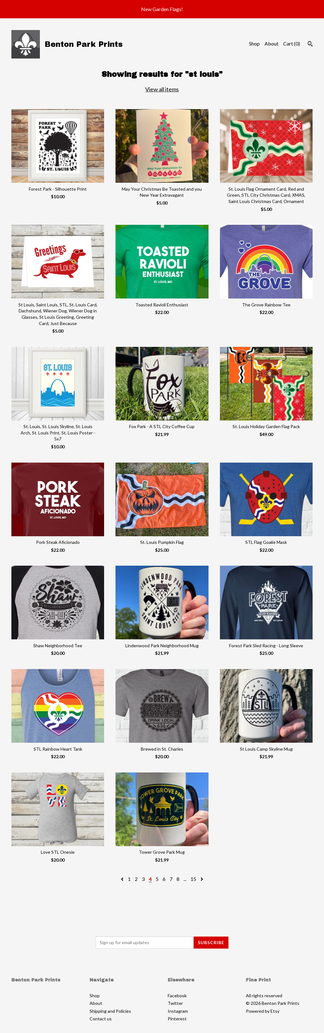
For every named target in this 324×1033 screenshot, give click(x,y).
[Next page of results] (201, 879)
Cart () (291, 43)
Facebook (177, 995)
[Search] (310, 44)
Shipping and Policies (110, 1011)
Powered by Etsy (262, 1011)
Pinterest (177, 1018)
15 (193, 879)
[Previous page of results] (123, 879)
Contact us (101, 1018)
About (271, 43)
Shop (254, 43)
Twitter (175, 1003)
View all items (162, 89)
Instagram (178, 1011)
